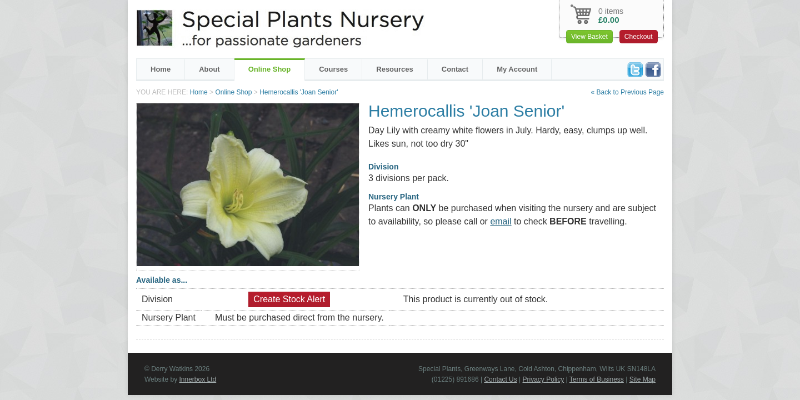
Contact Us (500, 379)
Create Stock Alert (289, 299)
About (209, 69)
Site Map (642, 379)
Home (161, 69)
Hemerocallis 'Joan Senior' (298, 92)
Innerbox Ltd (197, 379)
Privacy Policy (543, 379)
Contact (455, 69)
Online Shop (269, 69)
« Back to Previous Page (627, 92)
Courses (333, 69)
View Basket (589, 37)
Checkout (638, 37)
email (500, 221)
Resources (394, 69)
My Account (517, 69)
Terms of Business (596, 379)
